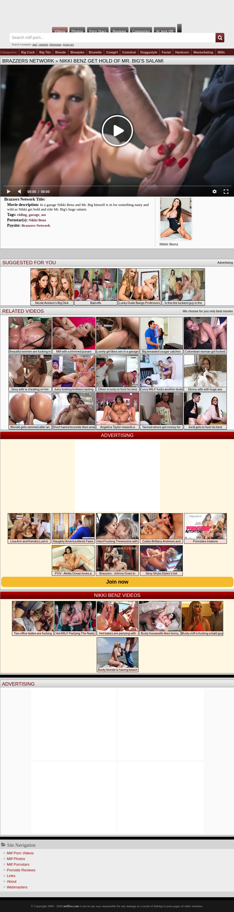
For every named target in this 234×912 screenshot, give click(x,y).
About (11, 881)
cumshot (43, 44)
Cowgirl (112, 52)
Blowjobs (77, 52)
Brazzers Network (28, 61)
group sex (68, 44)
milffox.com (71, 906)
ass (43, 215)
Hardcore (182, 52)
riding (22, 215)
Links (11, 876)
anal (34, 44)
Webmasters (17, 887)
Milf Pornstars (18, 864)
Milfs (221, 52)
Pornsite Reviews (21, 870)
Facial (166, 52)
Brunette (95, 52)
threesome (55, 44)
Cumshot (129, 52)
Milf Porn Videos (20, 853)
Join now (117, 582)
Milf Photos (16, 859)
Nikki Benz (37, 220)
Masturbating (203, 52)
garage (34, 215)
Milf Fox (117, 12)
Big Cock (28, 52)
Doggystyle (148, 52)
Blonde (60, 52)
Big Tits (45, 52)
